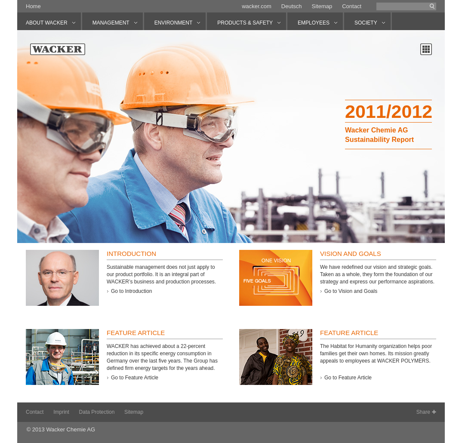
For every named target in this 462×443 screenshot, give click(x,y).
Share (423, 412)
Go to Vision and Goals (350, 291)
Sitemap (321, 6)
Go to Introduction (131, 291)
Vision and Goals (350, 253)
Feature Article (136, 332)
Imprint (61, 412)
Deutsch (291, 6)
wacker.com (256, 6)
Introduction (131, 253)
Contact (351, 6)
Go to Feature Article (134, 378)
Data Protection (97, 412)
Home (33, 6)
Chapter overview (426, 49)
